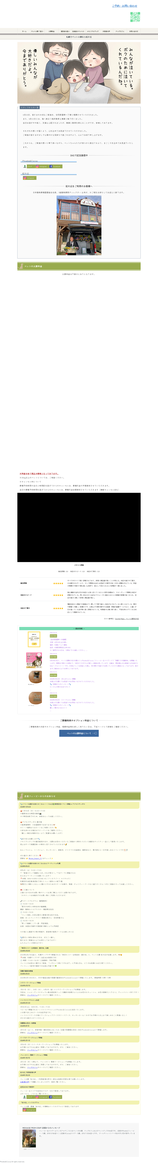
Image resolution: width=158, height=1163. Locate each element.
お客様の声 (106, 31)
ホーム (24, 31)
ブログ (29, 166)
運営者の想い (65, 31)
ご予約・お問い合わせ (124, 5)
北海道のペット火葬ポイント (79, 31)
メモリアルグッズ (92, 31)
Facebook (56, 166)
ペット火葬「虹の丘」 (38, 31)
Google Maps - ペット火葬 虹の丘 (127, 619)
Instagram (43, 166)
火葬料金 (51, 31)
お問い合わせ (133, 31)
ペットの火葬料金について (79, 733)
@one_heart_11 (35, 858)
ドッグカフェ (120, 31)
